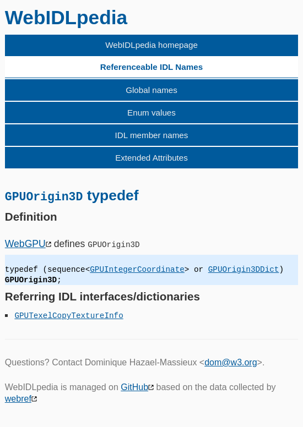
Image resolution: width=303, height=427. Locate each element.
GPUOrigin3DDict (243, 269)
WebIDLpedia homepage (151, 45)
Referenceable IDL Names (151, 67)
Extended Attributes (151, 157)
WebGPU (25, 243)
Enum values (151, 112)
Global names (151, 90)
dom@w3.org (230, 361)
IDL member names (151, 135)
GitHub (134, 386)
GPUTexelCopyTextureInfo (68, 315)
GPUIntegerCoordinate (137, 269)
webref (18, 398)
